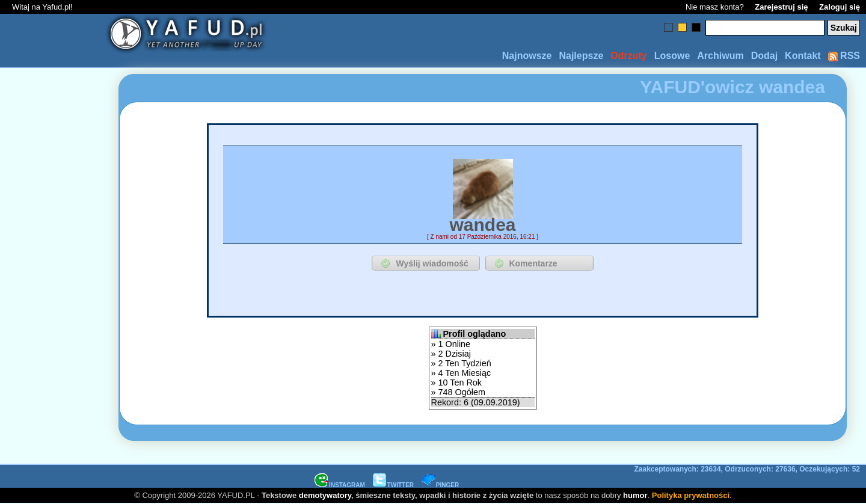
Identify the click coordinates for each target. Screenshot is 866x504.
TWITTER (393, 485)
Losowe (672, 56)
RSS (844, 56)
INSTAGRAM (340, 485)
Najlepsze (581, 56)
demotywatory (325, 495)
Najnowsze (527, 56)
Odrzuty (628, 56)
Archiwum (720, 56)
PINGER (440, 485)
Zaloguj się (839, 6)
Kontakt (803, 56)
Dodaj (764, 56)
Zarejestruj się (781, 6)
